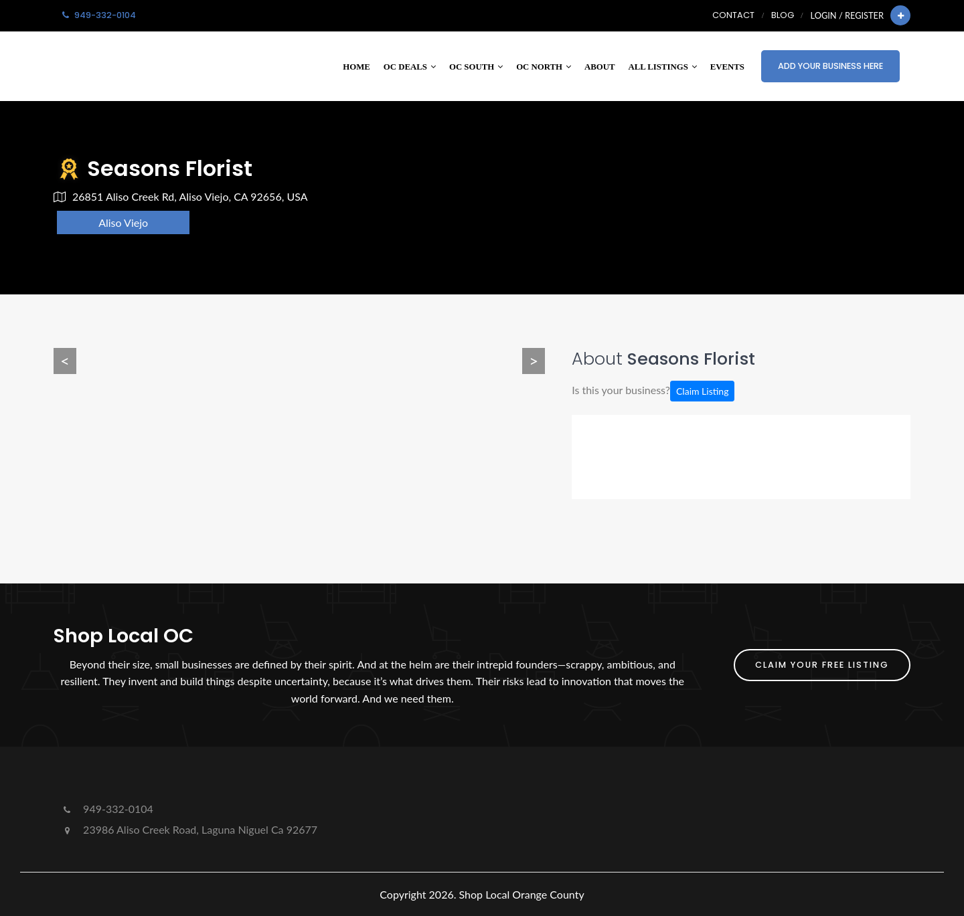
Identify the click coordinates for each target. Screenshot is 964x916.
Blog (782, 15)
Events (727, 67)
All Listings (663, 67)
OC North (543, 67)
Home (356, 67)
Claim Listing (702, 391)
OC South (476, 67)
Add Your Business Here (830, 66)
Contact (733, 15)
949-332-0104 (106, 808)
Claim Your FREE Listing (822, 664)
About (599, 67)
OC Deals (410, 67)
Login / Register (847, 15)
